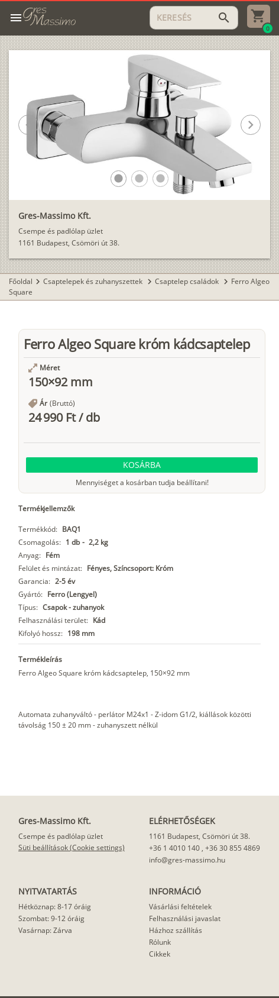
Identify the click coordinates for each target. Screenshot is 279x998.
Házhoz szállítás (175, 930)
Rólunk (160, 942)
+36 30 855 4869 (232, 848)
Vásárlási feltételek (180, 907)
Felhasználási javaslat (184, 918)
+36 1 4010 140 (174, 848)
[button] (118, 178)
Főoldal (21, 281)
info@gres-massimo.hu (187, 860)
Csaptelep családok (187, 281)
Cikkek (159, 954)
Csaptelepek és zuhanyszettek (93, 281)
